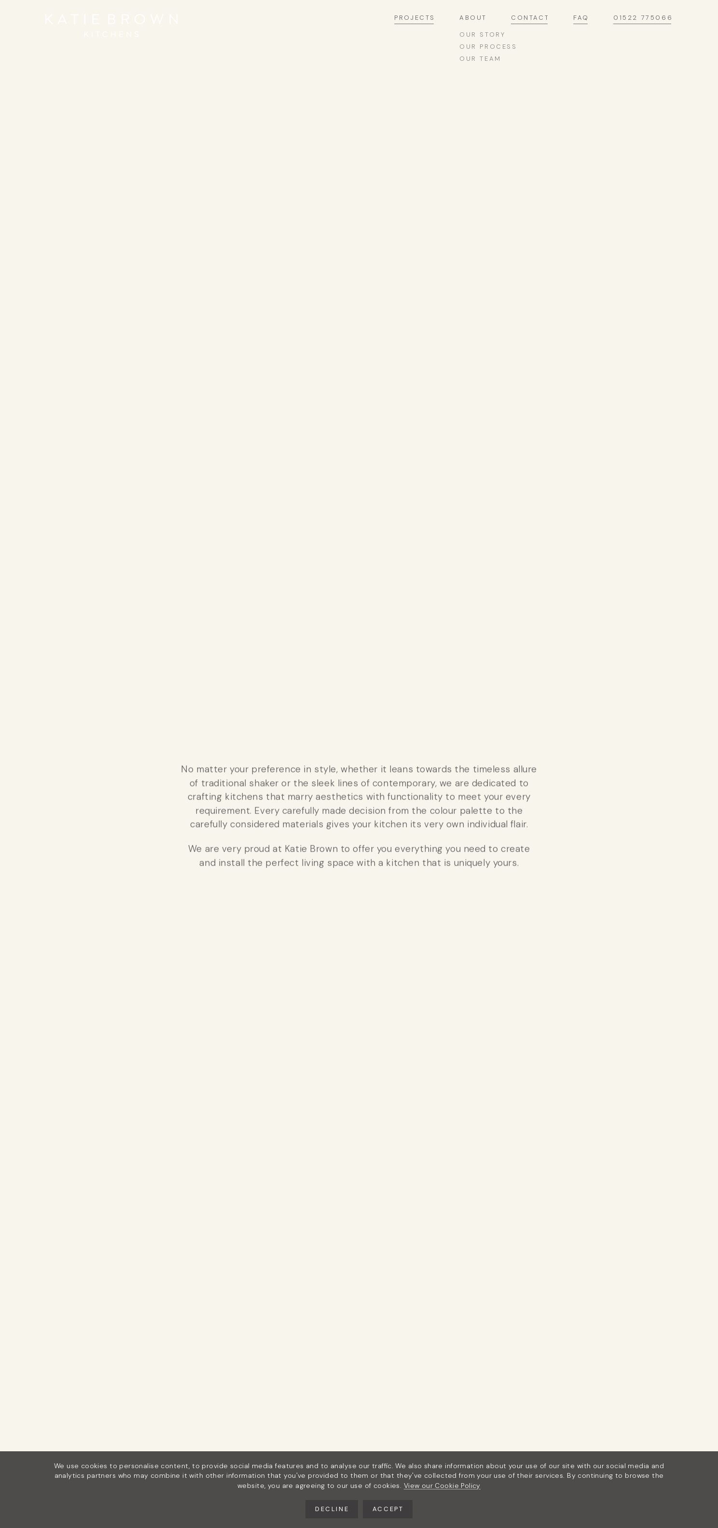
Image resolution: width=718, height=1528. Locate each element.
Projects (414, 18)
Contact (530, 18)
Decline (332, 1509)
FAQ (581, 18)
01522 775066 (643, 18)
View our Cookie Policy (442, 1485)
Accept (388, 1509)
